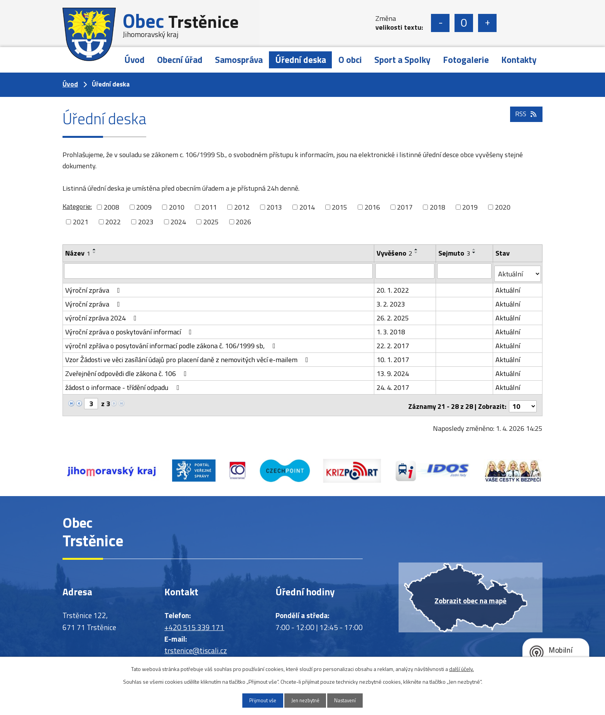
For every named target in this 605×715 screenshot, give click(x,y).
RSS (526, 120)
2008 (111, 207)
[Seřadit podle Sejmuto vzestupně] (474, 249)
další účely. (461, 668)
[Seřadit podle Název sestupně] (94, 252)
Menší (440, 23)
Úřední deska (300, 59)
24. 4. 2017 (393, 384)
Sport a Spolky (402, 59)
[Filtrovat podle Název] (218, 270)
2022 (113, 222)
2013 (274, 207)
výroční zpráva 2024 (102, 315)
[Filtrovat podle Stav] (518, 271)
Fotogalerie (466, 59)
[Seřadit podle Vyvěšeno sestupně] (416, 252)
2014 (307, 207)
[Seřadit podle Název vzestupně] (94, 249)
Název (77, 253)
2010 (176, 207)
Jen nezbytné (305, 700)
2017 (404, 207)
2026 (243, 222)
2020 (502, 207)
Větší (487, 23)
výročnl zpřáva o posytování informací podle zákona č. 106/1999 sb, (172, 342)
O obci (350, 59)
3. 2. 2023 (391, 301)
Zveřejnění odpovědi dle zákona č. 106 (127, 370)
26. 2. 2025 (393, 315)
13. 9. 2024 (393, 370)
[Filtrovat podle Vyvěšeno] (405, 270)
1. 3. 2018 (391, 329)
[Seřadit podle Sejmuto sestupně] (474, 252)
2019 (470, 207)
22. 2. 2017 (393, 342)
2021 (80, 222)
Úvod (134, 59)
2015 (339, 207)
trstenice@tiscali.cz (195, 645)
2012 (242, 207)
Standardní (464, 23)
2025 (211, 222)
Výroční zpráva (94, 287)
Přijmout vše (256, 700)
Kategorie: (77, 206)
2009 (144, 207)
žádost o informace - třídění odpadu (123, 384)
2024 (178, 222)
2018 (437, 207)
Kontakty (519, 59)
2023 (146, 222)
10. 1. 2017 (393, 356)
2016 (372, 207)
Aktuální (508, 287)
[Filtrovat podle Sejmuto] (465, 270)
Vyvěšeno (394, 253)
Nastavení (351, 700)
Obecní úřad (180, 59)
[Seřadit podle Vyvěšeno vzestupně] (416, 249)
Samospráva (239, 59)
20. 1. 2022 (393, 287)
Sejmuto (454, 253)
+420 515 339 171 (194, 621)
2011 (209, 207)
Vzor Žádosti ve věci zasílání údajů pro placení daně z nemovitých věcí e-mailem (188, 356)
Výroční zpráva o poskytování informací (130, 329)
